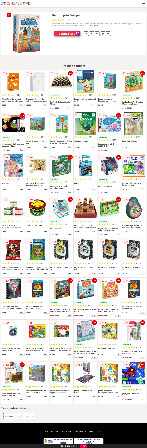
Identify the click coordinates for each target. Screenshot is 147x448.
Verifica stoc (69, 33)
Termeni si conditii (52, 431)
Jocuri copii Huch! (12, 416)
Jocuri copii (29, 416)
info (21, 105)
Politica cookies (95, 431)
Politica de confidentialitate (74, 431)
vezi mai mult (93, 25)
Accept (83, 446)
